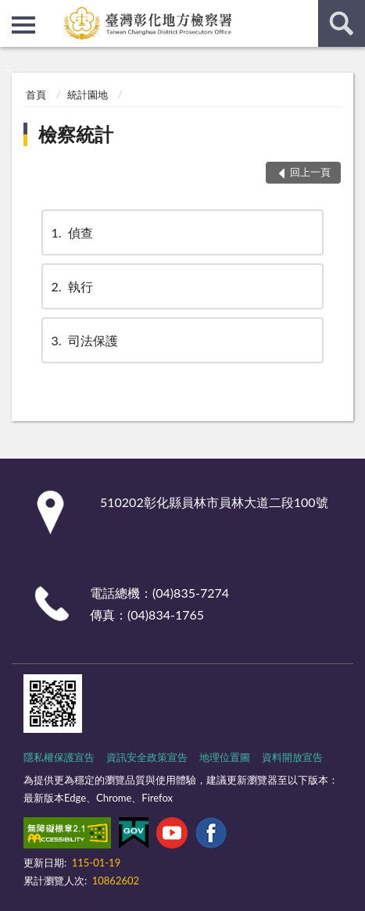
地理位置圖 (224, 757)
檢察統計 (75, 134)
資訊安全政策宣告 (147, 757)
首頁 (36, 94)
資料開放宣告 (292, 757)
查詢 (341, 23)
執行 (71, 286)
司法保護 (83, 340)
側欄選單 (23, 25)
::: (12, 11)
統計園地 (87, 94)
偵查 (71, 232)
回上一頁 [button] (310, 172)
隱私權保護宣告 (59, 757)
